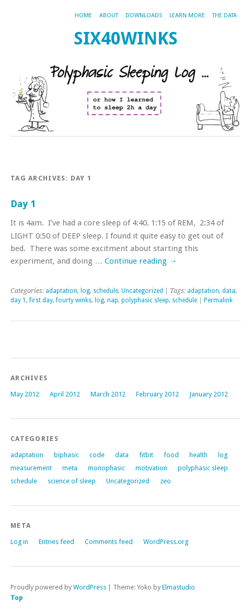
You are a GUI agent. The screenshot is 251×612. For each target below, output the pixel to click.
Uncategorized (142, 290)
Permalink (218, 300)
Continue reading (141, 261)
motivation (151, 468)
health (198, 455)
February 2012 (157, 394)
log (85, 290)
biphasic (66, 455)
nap (112, 300)
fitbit (146, 455)
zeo (165, 481)
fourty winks (74, 300)
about (108, 15)
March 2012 (108, 394)
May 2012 (24, 394)
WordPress (89, 587)
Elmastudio (178, 587)
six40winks (126, 38)
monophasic (106, 468)
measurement (31, 468)
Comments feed (109, 542)
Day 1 (23, 203)
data (228, 290)
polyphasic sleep (145, 300)
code (97, 455)
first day (41, 300)
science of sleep (72, 481)
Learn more (187, 15)
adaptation (61, 290)
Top (16, 598)
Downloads (144, 15)
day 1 (18, 300)
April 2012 (65, 394)
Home (83, 15)
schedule (105, 290)
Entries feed (56, 542)
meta (69, 468)
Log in (19, 542)
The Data (224, 15)
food (171, 455)
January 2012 (208, 394)
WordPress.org (165, 542)
